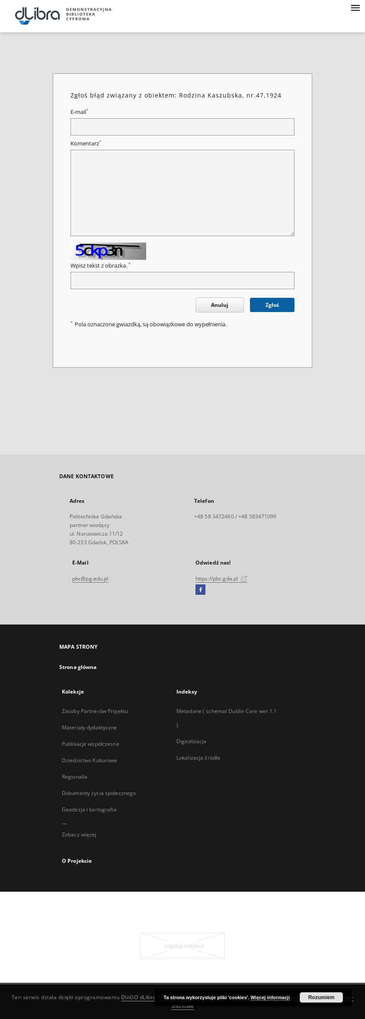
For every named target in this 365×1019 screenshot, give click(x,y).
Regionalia (74, 776)
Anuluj (219, 305)
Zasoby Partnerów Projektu (95, 711)
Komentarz (85, 143)
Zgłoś (272, 305)
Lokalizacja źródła (198, 757)
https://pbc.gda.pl (221, 578)
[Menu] (355, 7)
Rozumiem (321, 997)
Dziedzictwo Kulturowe (90, 760)
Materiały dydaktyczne (89, 727)
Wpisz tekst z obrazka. (100, 265)
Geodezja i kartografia (89, 809)
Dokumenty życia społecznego (99, 793)
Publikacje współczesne (90, 744)
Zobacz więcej (79, 834)
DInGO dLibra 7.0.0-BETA (153, 997)
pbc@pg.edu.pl (90, 578)
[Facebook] (200, 590)
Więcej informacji (270, 997)
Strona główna (78, 667)
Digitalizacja (191, 741)
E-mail (79, 112)
